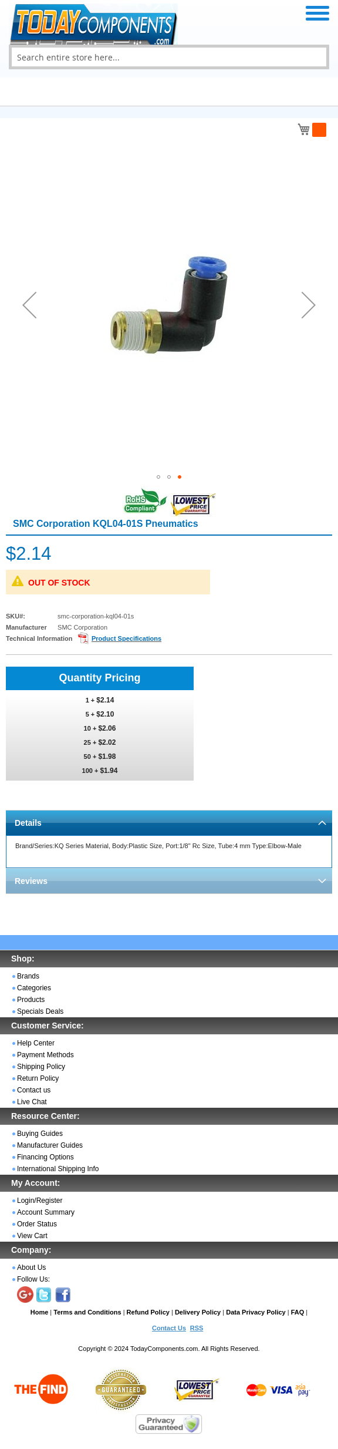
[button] (29, 305)
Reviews (31, 881)
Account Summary (46, 1212)
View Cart (32, 1236)
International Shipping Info (58, 1169)
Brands (28, 976)
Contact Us (169, 1328)
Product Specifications (126, 638)
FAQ (298, 1312)
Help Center (36, 1043)
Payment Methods (45, 1055)
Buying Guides (40, 1133)
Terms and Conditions (87, 1312)
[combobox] (169, 57)
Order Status (37, 1224)
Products (31, 1000)
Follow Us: (33, 1279)
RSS (197, 1328)
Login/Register (39, 1200)
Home (40, 1312)
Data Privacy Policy (256, 1312)
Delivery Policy (198, 1312)
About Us (31, 1267)
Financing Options (45, 1157)
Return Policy (38, 1078)
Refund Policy (148, 1312)
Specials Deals (40, 1011)
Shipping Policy (41, 1067)
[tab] (169, 822)
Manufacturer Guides (50, 1145)
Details (28, 823)
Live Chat (32, 1102)
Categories (34, 988)
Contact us (33, 1090)
